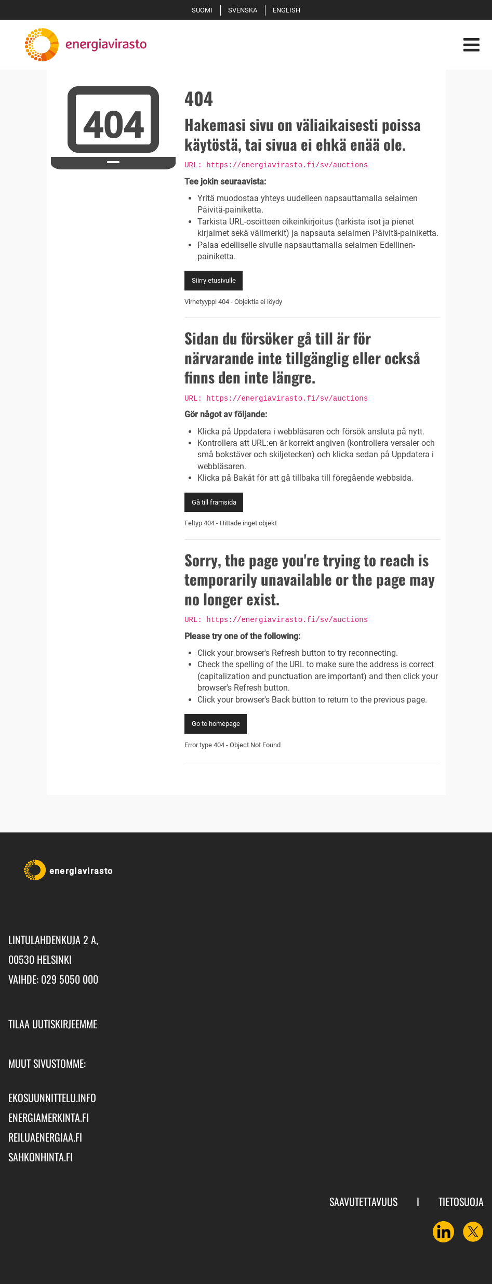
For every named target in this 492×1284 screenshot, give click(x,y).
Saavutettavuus (363, 1201)
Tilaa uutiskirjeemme (52, 1023)
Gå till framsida (214, 502)
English (288, 10)
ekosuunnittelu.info (52, 1097)
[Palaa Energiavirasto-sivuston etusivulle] (77, 45)
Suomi (204, 10)
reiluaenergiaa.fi (45, 1137)
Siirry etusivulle (214, 280)
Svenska (244, 10)
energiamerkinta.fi (48, 1117)
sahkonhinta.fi (40, 1156)
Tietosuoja (461, 1201)
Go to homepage (216, 723)
